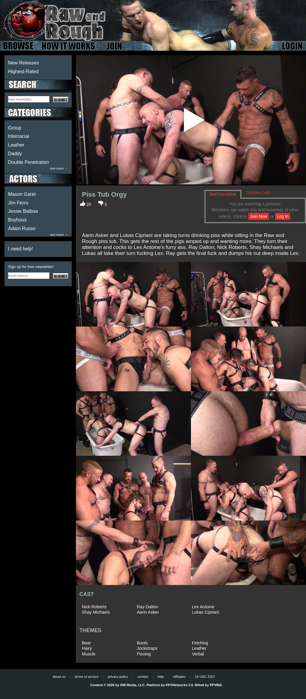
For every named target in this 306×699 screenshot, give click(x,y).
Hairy (87, 648)
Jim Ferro (18, 202)
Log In (283, 216)
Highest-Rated (23, 71)
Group (14, 127)
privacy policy (118, 676)
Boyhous (17, 219)
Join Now (258, 216)
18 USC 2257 (205, 676)
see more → (59, 168)
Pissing (144, 654)
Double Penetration (28, 162)
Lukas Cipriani (205, 612)
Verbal (198, 654)
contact (142, 676)
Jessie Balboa (23, 211)
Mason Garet (22, 194)
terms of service (86, 676)
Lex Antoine (203, 606)
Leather (16, 144)
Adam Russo (22, 228)
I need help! (20, 248)
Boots (142, 643)
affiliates (179, 676)
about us (59, 676)
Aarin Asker (148, 612)
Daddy (15, 153)
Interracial (18, 136)
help (160, 676)
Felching (200, 643)
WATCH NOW (223, 194)
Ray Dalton (147, 606)
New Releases (23, 62)
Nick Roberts (94, 606)
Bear (86, 643)
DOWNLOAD (258, 192)
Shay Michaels (96, 612)
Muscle (89, 654)
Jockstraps (147, 648)
